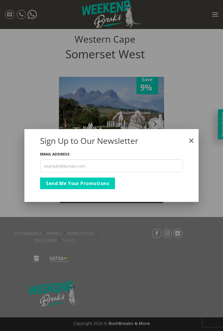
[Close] (191, 140)
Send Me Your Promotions (77, 183)
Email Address (55, 154)
